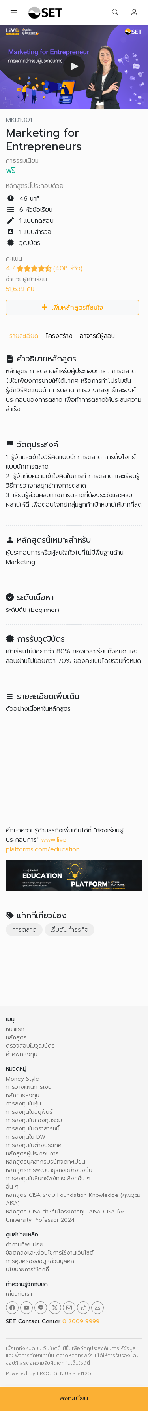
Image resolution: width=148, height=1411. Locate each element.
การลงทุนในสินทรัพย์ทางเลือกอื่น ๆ (48, 1178)
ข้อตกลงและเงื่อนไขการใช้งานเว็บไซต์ (50, 1253)
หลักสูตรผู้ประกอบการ (32, 1153)
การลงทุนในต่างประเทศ (34, 1145)
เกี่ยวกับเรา (19, 1294)
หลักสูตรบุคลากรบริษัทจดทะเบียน (45, 1162)
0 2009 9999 (80, 1321)
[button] (74, 66)
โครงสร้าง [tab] (59, 336)
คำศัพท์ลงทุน (21, 1054)
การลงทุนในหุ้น (23, 1104)
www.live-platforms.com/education (43, 844)
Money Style (22, 1079)
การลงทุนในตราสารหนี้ (33, 1128)
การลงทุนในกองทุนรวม (34, 1120)
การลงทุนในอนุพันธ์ (29, 1112)
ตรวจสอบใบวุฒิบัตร (30, 1046)
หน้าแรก (15, 1029)
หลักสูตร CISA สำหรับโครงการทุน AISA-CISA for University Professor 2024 (65, 1216)
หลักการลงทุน (22, 1095)
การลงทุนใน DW (25, 1137)
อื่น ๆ (12, 1187)
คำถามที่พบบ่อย (24, 1244)
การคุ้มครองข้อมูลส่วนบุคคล (40, 1261)
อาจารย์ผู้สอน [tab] (97, 336)
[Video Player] (74, 67)
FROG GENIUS (54, 1373)
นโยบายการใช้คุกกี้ (27, 1269)
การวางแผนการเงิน (29, 1087)
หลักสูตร (16, 1037)
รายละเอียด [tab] (23, 336)
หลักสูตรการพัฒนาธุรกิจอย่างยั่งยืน (49, 1170)
